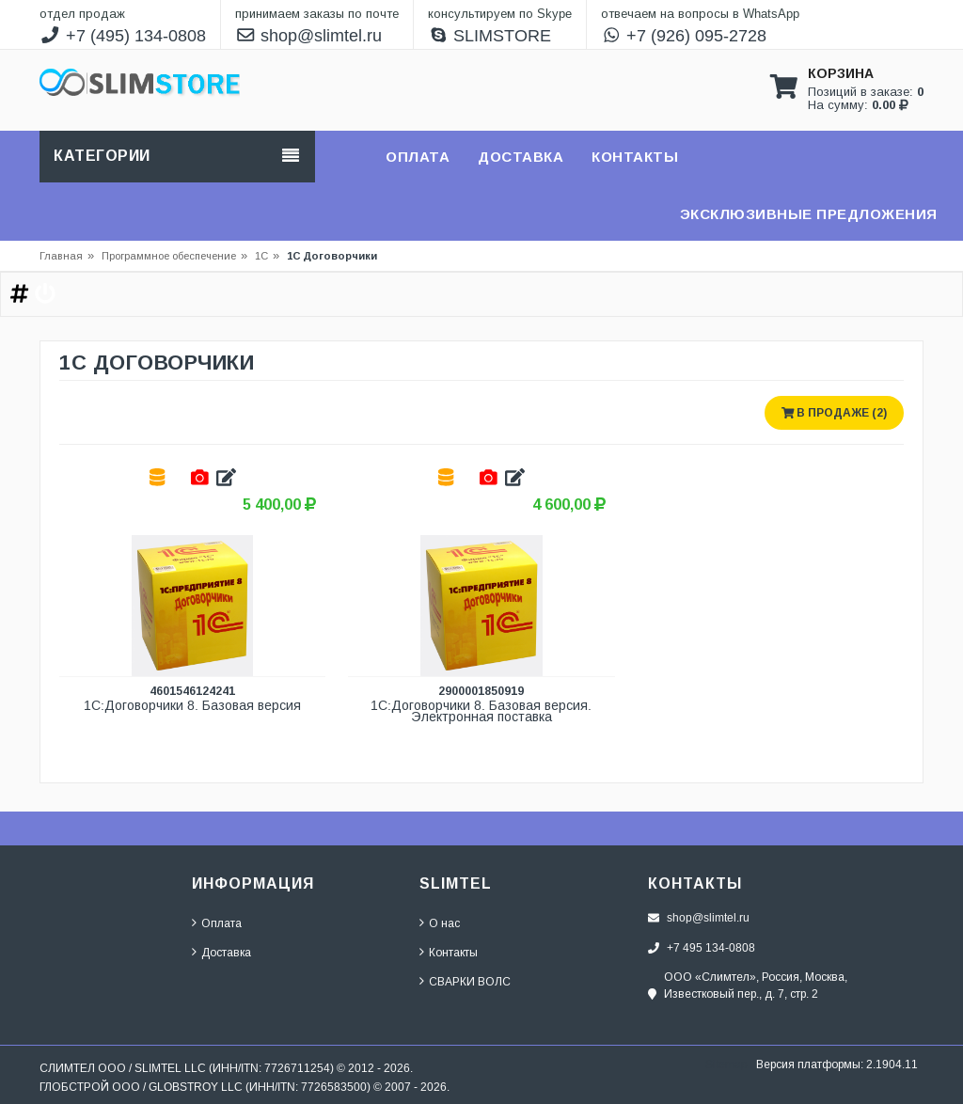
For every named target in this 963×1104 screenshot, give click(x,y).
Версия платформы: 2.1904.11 (837, 1064)
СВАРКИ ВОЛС (470, 981)
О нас (444, 923)
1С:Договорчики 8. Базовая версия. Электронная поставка (483, 711)
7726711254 (297, 1068)
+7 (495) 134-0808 (122, 35)
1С (261, 255)
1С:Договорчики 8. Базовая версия (192, 706)
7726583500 (334, 1086)
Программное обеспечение (174, 255)
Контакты (453, 952)
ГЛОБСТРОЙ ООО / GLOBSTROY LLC (141, 1086)
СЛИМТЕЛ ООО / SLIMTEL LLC (122, 1068)
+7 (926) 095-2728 (684, 35)
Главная (61, 255)
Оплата (221, 923)
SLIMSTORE (490, 35)
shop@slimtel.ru (309, 35)
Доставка (226, 952)
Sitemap (726, 1064)
